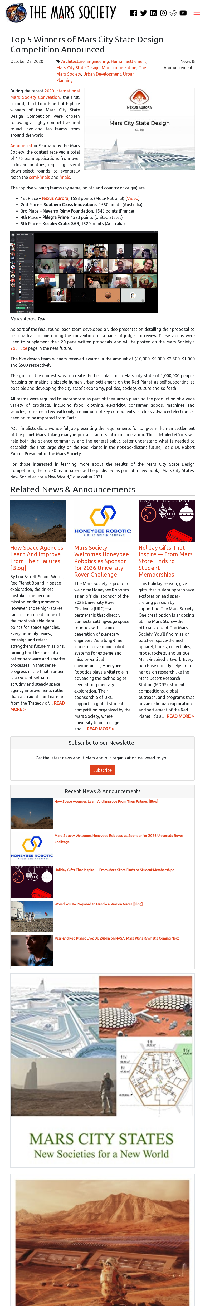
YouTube (18, 348)
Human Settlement (128, 61)
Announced (21, 145)
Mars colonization (119, 67)
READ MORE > (100, 728)
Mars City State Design (78, 67)
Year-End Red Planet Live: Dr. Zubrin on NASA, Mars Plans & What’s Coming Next (117, 938)
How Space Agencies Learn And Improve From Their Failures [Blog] (36, 557)
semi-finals (39, 177)
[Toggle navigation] (196, 13)
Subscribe (102, 770)
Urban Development (102, 74)
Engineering (98, 61)
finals (65, 177)
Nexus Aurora (55, 198)
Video (132, 198)
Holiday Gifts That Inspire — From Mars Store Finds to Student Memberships (166, 561)
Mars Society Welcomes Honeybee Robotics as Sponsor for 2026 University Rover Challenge (101, 561)
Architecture (73, 61)
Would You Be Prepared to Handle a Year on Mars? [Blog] (99, 904)
